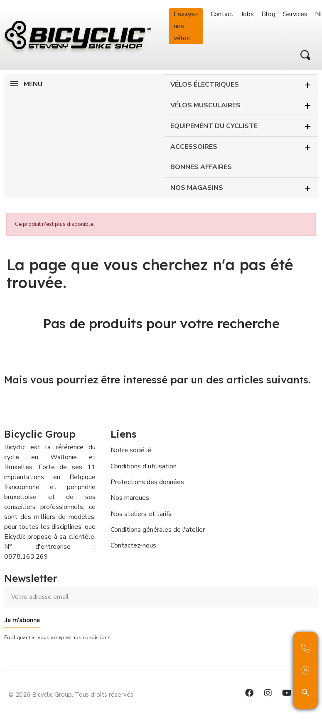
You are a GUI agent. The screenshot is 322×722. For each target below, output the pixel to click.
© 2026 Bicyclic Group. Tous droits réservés (70, 695)
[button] (305, 55)
